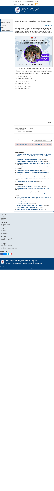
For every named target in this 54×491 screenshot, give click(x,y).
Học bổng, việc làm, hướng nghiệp (8, 459)
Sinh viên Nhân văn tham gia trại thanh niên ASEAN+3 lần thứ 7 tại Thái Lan (33, 409)
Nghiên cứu (4, 444)
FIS (52, 344)
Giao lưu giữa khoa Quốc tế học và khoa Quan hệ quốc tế (29, 430)
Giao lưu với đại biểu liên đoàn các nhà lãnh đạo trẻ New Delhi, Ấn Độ (32, 415)
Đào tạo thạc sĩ (4, 453)
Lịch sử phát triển (4, 438)
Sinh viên (16, 4)
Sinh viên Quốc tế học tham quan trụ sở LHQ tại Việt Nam (29, 380)
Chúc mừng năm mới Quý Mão (23, 424)
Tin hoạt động (4, 20)
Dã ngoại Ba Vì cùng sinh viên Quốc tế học (26, 413)
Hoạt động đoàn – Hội (5, 461)
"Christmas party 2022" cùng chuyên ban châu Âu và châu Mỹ (30, 426)
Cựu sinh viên (3, 462)
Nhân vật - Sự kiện (5, 22)
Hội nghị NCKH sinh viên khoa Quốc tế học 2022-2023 (28, 407)
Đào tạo (3, 450)
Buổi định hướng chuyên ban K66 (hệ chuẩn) (26, 403)
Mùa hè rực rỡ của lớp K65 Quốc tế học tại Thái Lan (28, 397)
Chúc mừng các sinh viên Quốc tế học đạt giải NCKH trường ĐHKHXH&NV (33, 394)
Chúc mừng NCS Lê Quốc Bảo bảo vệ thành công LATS (29, 391)
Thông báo (3, 25)
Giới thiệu (3, 436)
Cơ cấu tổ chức (4, 439)
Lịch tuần (22, 4)
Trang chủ (2, 488)
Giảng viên (3, 441)
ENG (37, 4)
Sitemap (7, 488)
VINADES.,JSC (50, 489)
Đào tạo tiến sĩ (4, 454)
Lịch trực (3, 27)
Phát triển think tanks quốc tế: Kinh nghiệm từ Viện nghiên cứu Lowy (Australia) (34, 399)
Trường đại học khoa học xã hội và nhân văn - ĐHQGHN (25, 1)
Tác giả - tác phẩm (5, 30)
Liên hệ (32, 4)
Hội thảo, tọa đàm (4, 447)
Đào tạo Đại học (4, 451)
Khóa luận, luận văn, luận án (6, 467)
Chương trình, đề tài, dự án (6, 445)
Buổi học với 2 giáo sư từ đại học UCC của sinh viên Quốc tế (30, 382)
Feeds (11, 488)
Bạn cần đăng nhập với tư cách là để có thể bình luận (33, 365)
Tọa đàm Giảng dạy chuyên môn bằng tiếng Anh (27, 428)
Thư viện (28, 4)
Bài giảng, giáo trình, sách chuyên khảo (9, 470)
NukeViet (41, 489)
